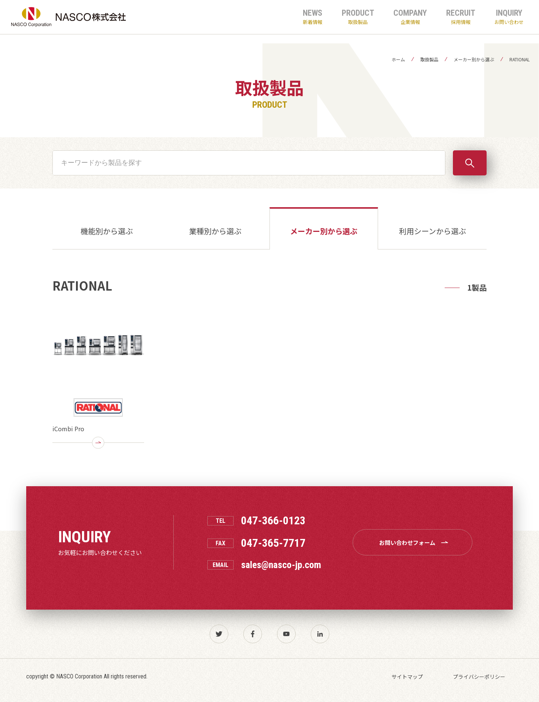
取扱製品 (429, 59)
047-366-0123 (273, 520)
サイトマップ (407, 676)
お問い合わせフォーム (415, 542)
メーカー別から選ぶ (474, 59)
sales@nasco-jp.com (281, 565)
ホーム (398, 59)
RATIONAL (519, 59)
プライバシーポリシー (479, 676)
